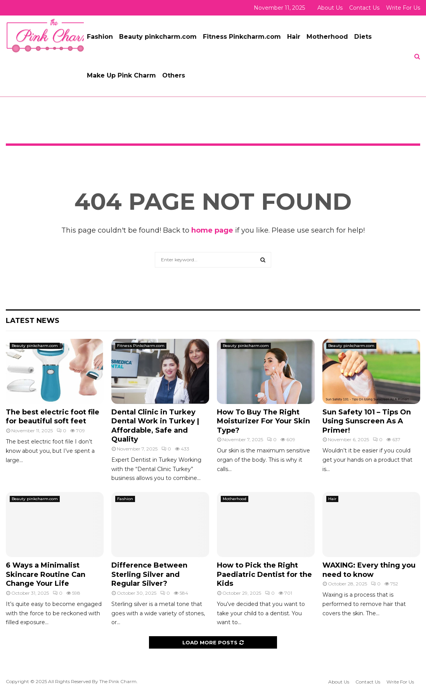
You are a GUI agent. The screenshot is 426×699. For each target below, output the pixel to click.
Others (173, 75)
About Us (330, 7)
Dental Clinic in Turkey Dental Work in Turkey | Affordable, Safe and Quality (155, 426)
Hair (293, 36)
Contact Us (364, 7)
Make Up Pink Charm (121, 75)
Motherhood (327, 36)
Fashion (100, 36)
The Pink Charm (118, 681)
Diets (363, 36)
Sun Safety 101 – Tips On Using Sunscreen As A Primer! (366, 421)
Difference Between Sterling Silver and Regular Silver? (149, 574)
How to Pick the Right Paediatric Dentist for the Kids (264, 574)
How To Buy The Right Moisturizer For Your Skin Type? (263, 421)
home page (212, 230)
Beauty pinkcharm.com (158, 36)
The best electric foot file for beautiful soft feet (52, 416)
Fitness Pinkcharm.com (242, 36)
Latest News (32, 320)
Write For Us (403, 7)
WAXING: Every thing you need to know (369, 569)
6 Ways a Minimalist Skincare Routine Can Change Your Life (45, 574)
